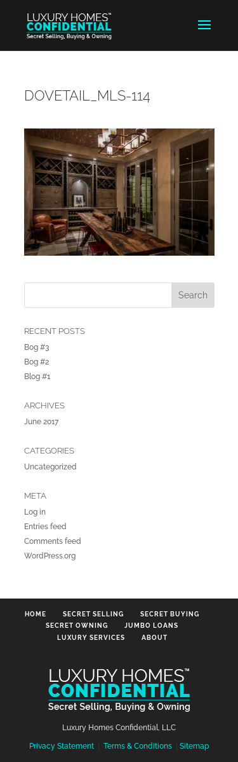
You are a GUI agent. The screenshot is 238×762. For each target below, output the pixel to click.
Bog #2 (36, 361)
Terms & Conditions (137, 746)
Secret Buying (169, 614)
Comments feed (52, 541)
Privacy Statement (61, 746)
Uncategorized (50, 466)
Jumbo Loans (151, 625)
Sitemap (194, 746)
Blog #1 (37, 376)
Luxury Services (91, 637)
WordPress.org (50, 555)
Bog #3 (36, 347)
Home (35, 614)
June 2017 (41, 421)
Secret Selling (93, 614)
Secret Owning (77, 625)
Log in (35, 512)
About (155, 637)
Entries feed (45, 526)
